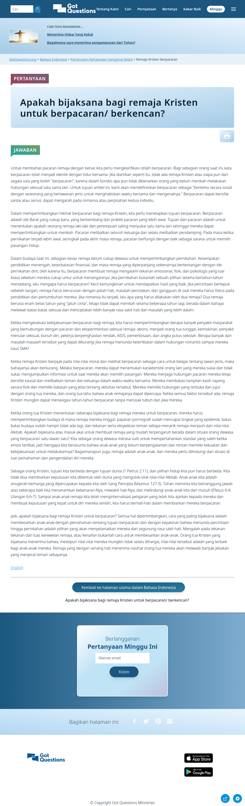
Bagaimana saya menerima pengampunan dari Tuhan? (91, 42)
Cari (128, 9)
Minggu (216, 9)
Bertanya (169, 9)
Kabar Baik (192, 9)
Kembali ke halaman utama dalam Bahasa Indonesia (129, 587)
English (17, 567)
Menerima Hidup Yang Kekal (70, 34)
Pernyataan (146, 9)
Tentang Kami (107, 9)
